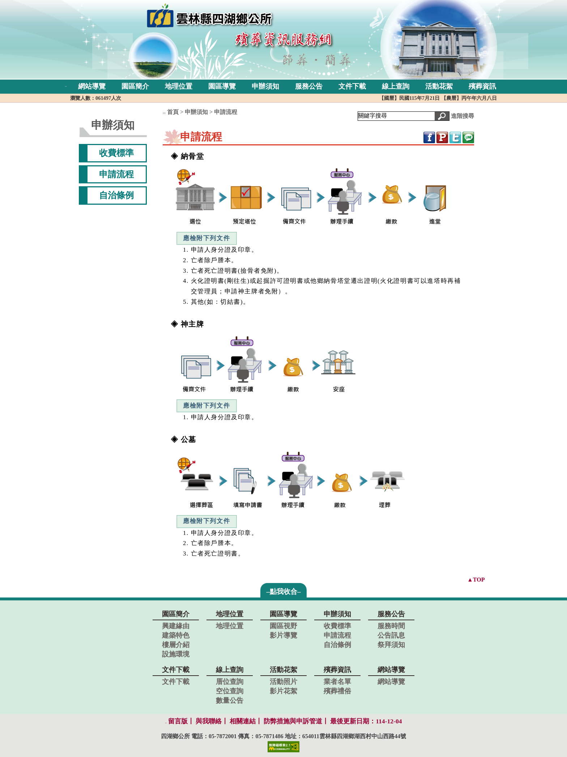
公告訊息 (391, 635)
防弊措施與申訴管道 (293, 721)
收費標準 (116, 153)
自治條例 (116, 195)
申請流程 (116, 174)
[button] (442, 116)
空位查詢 (229, 691)
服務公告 (309, 86)
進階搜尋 (462, 115)
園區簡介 (135, 86)
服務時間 (391, 626)
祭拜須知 (391, 644)
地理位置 (178, 86)
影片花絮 (283, 691)
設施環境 (175, 654)
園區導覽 (222, 86)
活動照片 (283, 681)
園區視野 (283, 626)
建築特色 (175, 635)
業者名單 (337, 681)
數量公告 (229, 700)
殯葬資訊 (482, 86)
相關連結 (243, 721)
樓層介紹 (175, 644)
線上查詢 (395, 86)
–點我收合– (283, 591)
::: (66, 86)
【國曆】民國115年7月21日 (410, 98)
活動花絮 (439, 86)
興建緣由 (175, 626)
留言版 (178, 721)
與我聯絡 (209, 721)
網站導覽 (92, 86)
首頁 (173, 112)
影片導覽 (283, 635)
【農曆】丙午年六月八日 (469, 98)
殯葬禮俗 (337, 691)
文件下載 (352, 86)
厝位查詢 (229, 681)
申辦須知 (265, 86)
